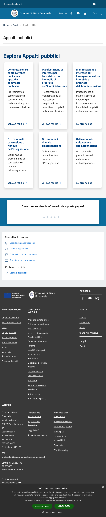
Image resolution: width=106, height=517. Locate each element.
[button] (53, 512)
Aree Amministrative (11, 322)
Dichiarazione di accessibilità (61, 438)
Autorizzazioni (34, 394)
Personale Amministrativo (9, 354)
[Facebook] (70, 13)
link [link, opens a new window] (79, 500)
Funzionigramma (9, 337)
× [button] (103, 487)
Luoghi (83, 341)
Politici (5, 347)
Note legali (59, 431)
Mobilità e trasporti (37, 350)
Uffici (4, 327)
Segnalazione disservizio (34, 423)
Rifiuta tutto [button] (64, 506)
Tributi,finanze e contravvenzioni (35, 373)
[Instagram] (84, 13)
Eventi (83, 346)
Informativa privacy (63, 426)
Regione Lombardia (13, 4)
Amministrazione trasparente (62, 414)
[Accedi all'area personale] (94, 4)
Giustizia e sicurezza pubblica (37, 364)
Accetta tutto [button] (42, 506)
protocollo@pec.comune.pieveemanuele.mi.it (23, 457)
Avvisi (82, 327)
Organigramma (9, 332)
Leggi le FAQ (33, 430)
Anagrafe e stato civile (38, 319)
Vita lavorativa (34, 328)
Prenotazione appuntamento (34, 414)
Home (6, 25)
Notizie (83, 317)
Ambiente (32, 380)
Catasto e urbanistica (37, 341)
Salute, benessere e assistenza (37, 387)
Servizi (16, 25)
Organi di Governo (10, 317)
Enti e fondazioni (9, 342)
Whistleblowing (61, 450)
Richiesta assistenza (37, 435)
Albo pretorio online (63, 421)
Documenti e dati (10, 361)
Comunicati (85, 322)
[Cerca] (100, 13)
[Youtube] (77, 13)
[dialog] (53, 500)
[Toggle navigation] (5, 13)
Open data (58, 445)
